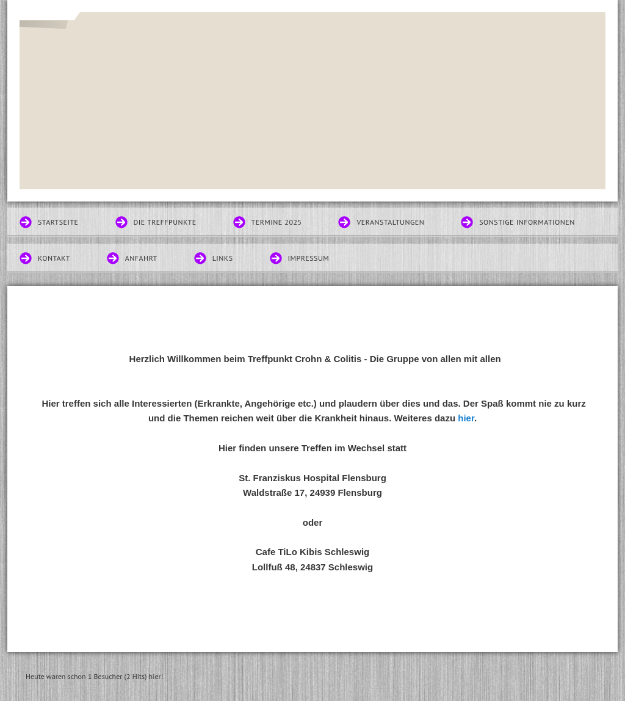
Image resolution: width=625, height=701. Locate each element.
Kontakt (54, 258)
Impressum (309, 258)
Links (222, 258)
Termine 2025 (276, 222)
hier (466, 418)
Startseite (58, 222)
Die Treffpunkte (165, 222)
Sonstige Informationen (527, 222)
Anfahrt (141, 258)
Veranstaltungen (390, 222)
